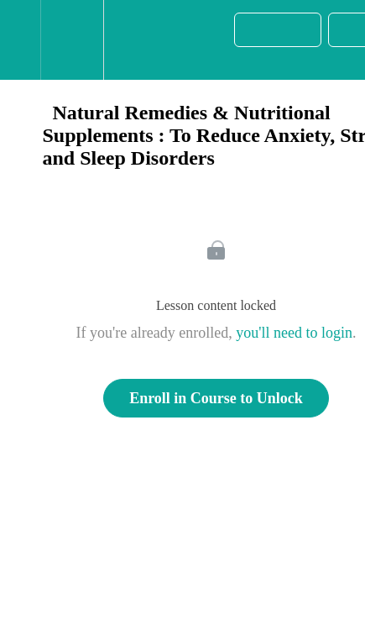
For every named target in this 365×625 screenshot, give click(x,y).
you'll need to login (294, 332)
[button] (20, 40)
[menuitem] (71, 40)
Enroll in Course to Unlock (216, 398)
